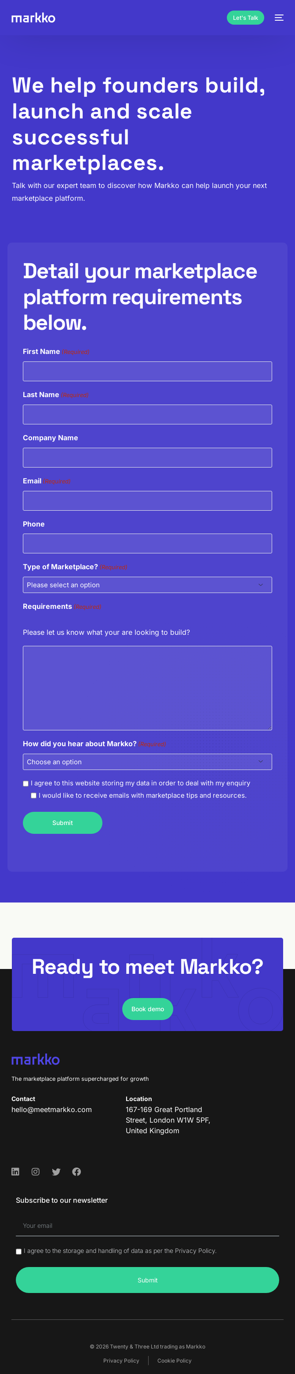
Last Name (56, 395)
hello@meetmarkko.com (51, 1109)
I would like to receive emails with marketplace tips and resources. (143, 795)
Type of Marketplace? (75, 567)
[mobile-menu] (278, 17)
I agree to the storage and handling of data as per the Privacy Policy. (120, 1250)
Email (47, 481)
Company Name (50, 437)
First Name (56, 352)
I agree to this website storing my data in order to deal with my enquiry (140, 783)
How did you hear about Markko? (94, 744)
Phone (34, 523)
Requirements (62, 607)
